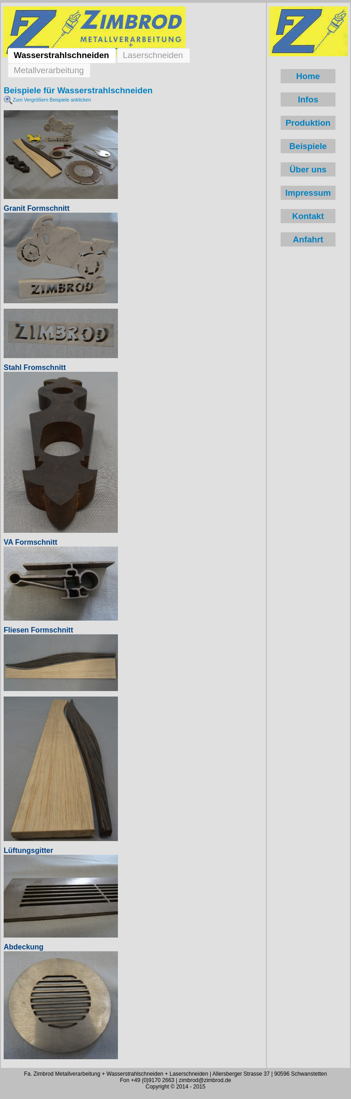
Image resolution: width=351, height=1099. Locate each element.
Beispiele (308, 146)
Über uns (308, 169)
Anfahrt (308, 239)
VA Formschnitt (30, 542)
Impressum (308, 193)
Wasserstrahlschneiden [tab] (61, 55)
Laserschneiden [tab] (153, 55)
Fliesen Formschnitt (38, 630)
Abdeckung (23, 947)
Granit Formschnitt (36, 208)
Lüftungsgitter (28, 850)
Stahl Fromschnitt (35, 367)
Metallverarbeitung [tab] (49, 70)
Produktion (308, 123)
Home (308, 76)
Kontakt (308, 216)
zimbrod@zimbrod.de (205, 1080)
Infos (308, 99)
